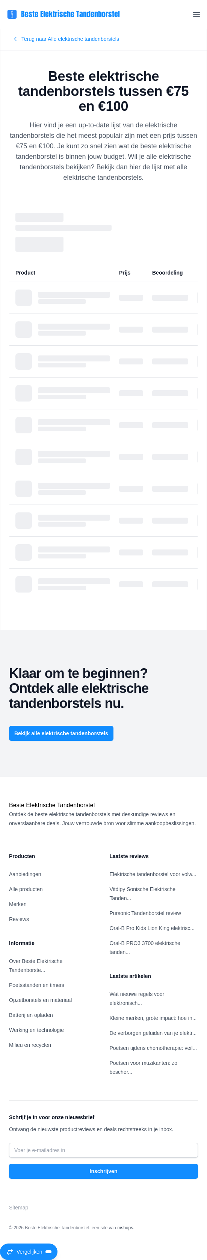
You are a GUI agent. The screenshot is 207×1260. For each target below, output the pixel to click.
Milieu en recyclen (30, 1045)
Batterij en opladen (31, 1015)
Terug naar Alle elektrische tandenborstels (65, 39)
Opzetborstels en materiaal (40, 1000)
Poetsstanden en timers (36, 985)
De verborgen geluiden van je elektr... (153, 1033)
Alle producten (26, 889)
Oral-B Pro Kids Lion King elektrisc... (152, 928)
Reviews (19, 919)
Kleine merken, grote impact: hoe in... (153, 1018)
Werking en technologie (36, 1030)
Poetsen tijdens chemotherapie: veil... (153, 1048)
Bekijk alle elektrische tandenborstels (61, 733)
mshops (125, 1227)
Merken (18, 904)
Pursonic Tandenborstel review (145, 913)
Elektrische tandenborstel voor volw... (153, 874)
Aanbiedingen (25, 874)
